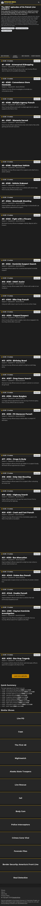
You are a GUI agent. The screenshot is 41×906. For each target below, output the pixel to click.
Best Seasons (25, 55)
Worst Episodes (15, 56)
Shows (3, 890)
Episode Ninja (16, 897)
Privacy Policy (5, 895)
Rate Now (37, 61)
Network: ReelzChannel (22, 28)
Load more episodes (20, 676)
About (3, 892)
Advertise (4, 894)
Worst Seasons (35, 55)
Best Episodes (5, 55)
